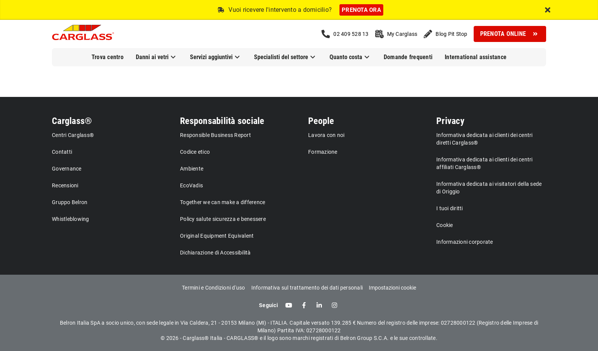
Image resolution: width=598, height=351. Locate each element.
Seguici (268, 305)
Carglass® (72, 121)
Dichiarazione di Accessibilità (215, 253)
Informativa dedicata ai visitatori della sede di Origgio (489, 188)
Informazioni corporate (464, 242)
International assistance (475, 57)
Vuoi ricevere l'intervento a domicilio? (280, 9)
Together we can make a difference (222, 202)
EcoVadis (191, 185)
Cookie (444, 225)
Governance (67, 169)
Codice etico (195, 152)
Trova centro (108, 57)
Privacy (450, 121)
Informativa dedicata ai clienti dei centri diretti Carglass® (484, 139)
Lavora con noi (326, 135)
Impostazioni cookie (392, 288)
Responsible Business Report (215, 135)
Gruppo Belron (69, 202)
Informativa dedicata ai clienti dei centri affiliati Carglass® (484, 163)
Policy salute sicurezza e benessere (223, 219)
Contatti (62, 152)
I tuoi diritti (449, 208)
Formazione (323, 152)
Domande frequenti (408, 57)
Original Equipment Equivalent (217, 236)
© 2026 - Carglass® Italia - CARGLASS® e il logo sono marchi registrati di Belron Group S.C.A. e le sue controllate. (299, 338)
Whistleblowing (70, 219)
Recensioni (65, 185)
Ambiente (191, 169)
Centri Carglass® (73, 135)
